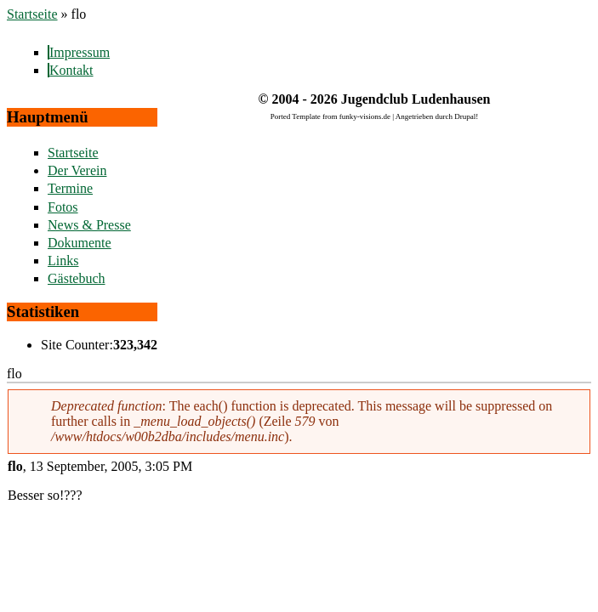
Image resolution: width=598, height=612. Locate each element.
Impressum (79, 52)
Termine (70, 188)
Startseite (32, 14)
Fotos (63, 207)
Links (63, 260)
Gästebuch (76, 278)
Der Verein (77, 170)
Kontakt (71, 70)
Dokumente (79, 242)
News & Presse (89, 225)
